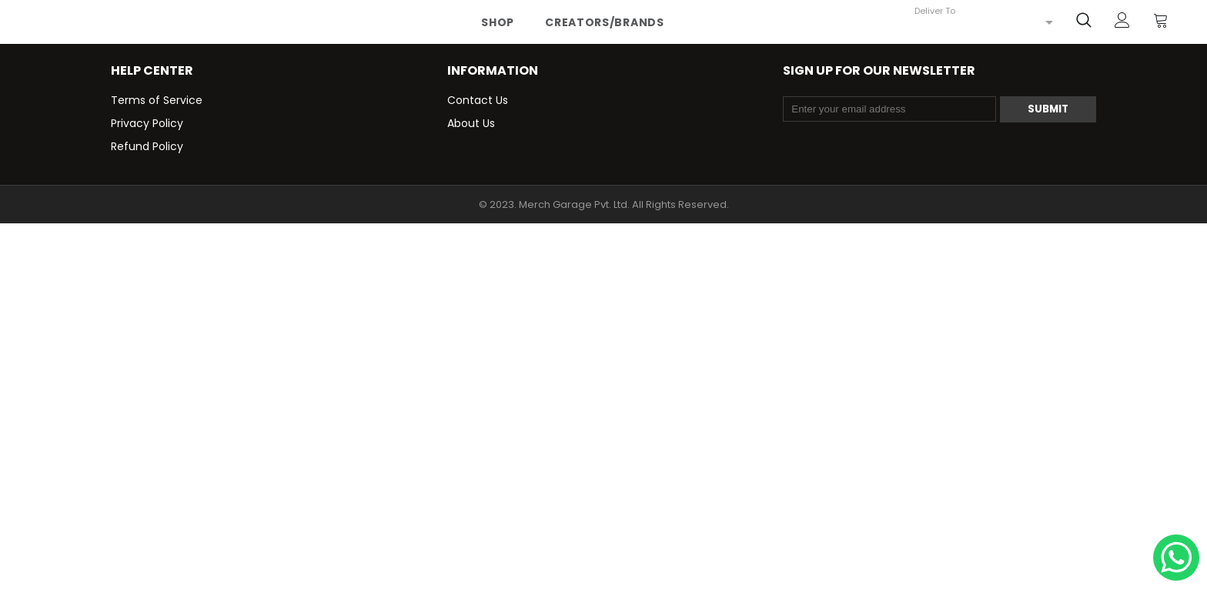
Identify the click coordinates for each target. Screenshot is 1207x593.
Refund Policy (147, 146)
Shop (497, 22)
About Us (471, 123)
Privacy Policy (147, 123)
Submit (1048, 109)
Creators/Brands (604, 22)
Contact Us (477, 100)
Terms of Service (156, 100)
